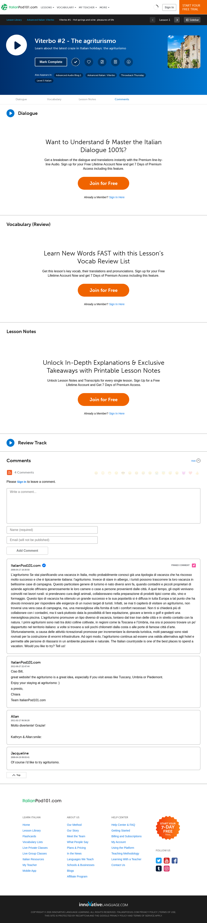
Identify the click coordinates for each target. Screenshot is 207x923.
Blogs (70, 870)
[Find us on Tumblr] (159, 868)
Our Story (73, 830)
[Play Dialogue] (10, 113)
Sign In (169, 7)
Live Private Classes (35, 847)
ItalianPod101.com (128, 912)
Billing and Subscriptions (126, 836)
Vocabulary (65, 7)
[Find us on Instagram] (167, 868)
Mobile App (29, 870)
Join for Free (104, 183)
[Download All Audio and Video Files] (128, 62)
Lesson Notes (87, 99)
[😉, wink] (150, 473)
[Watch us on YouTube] (167, 860)
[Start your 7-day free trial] (168, 828)
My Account (118, 842)
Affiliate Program (77, 876)
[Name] (52, 530)
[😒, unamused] (116, 473)
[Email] (52, 540)
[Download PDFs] (115, 62)
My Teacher (87, 7)
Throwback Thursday (132, 75)
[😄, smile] (96, 473)
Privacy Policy (148, 912)
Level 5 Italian (44, 80)
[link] (177, 20)
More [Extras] (103, 7)
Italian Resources (33, 859)
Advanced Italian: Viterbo (40, 19)
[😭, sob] (156, 473)
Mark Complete (51, 62)
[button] (155, 7)
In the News (74, 853)
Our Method (74, 824)
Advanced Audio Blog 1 (68, 75)
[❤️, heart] (190, 473)
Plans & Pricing (76, 847)
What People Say (77, 842)
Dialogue (21, 99)
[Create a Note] (102, 62)
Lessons (46, 7)
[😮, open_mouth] (177, 473)
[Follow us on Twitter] (159, 860)
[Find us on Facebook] (175, 860)
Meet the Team (76, 836)
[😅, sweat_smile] (143, 473)
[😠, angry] (129, 473)
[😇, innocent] (163, 473)
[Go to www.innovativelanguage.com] (103, 903)
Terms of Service (144, 915)
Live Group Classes (35, 853)
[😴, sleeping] (170, 473)
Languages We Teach (80, 859)
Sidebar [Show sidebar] (194, 20)
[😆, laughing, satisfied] (136, 473)
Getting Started (120, 830)
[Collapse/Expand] (103, 461)
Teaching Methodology (125, 853)
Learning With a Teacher (126, 859)
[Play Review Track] (10, 443)
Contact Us (118, 865)
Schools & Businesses (80, 865)
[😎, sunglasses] (123, 473)
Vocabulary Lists (33, 842)
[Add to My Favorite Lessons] (89, 62)
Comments (122, 99)
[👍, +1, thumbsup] (197, 473)
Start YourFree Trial (193, 7)
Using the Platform (122, 847)
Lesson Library (14, 19)
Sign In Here (116, 197)
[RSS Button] (9, 472)
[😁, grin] (109, 473)
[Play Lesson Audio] (16, 44)
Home (26, 824)
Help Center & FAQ (123, 824)
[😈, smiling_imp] (183, 473)
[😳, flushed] (103, 473)
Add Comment (27, 550)
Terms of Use (167, 912)
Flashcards (29, 836)
